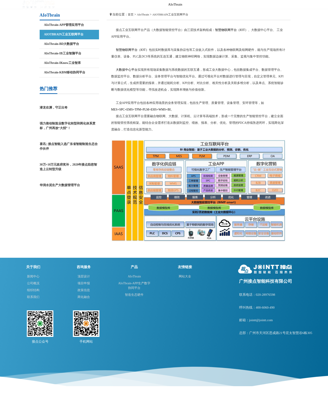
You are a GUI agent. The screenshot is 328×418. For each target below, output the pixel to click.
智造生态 (197, 4)
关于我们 (308, 4)
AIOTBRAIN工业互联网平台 (64, 34)
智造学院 (263, 4)
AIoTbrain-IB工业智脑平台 (62, 53)
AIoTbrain (175, 4)
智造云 (286, 4)
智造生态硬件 (134, 294)
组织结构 (33, 290)
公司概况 (33, 283)
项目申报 (84, 283)
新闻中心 (33, 276)
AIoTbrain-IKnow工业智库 (62, 63)
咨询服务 (219, 4)
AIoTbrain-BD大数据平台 (61, 44)
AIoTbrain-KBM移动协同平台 (64, 72)
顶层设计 (84, 276)
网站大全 (185, 276)
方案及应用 (241, 4)
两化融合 (84, 297)
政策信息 (84, 290)
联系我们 (33, 297)
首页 (153, 4)
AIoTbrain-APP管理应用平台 (64, 25)
